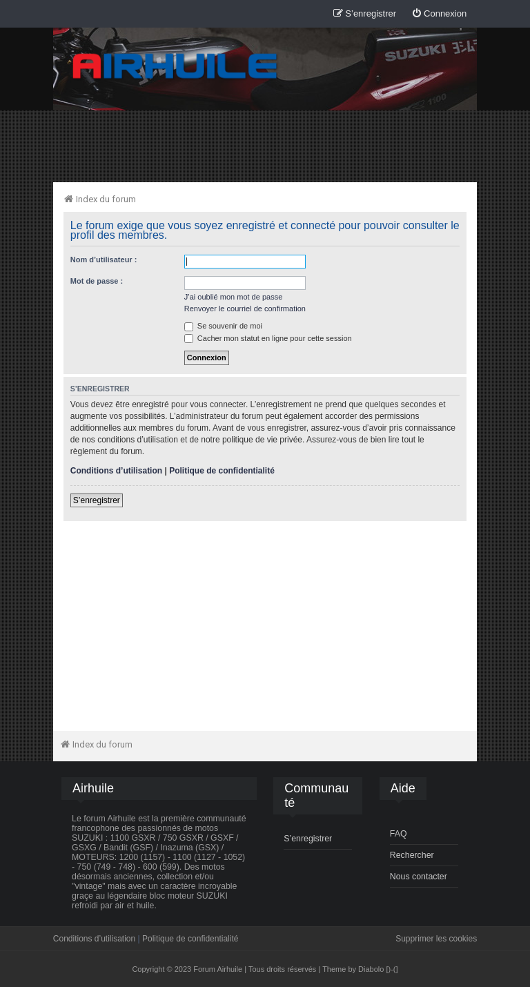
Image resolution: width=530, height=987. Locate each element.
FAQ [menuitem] (398, 834)
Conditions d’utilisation (116, 471)
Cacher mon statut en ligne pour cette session (268, 338)
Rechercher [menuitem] (412, 855)
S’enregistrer (96, 500)
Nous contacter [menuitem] (418, 876)
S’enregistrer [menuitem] (308, 838)
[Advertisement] (265, 146)
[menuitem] (439, 14)
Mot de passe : (96, 281)
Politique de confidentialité (222, 471)
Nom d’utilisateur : (103, 259)
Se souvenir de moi (223, 326)
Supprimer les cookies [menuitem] (436, 939)
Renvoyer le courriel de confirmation (245, 308)
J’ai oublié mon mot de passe (233, 297)
